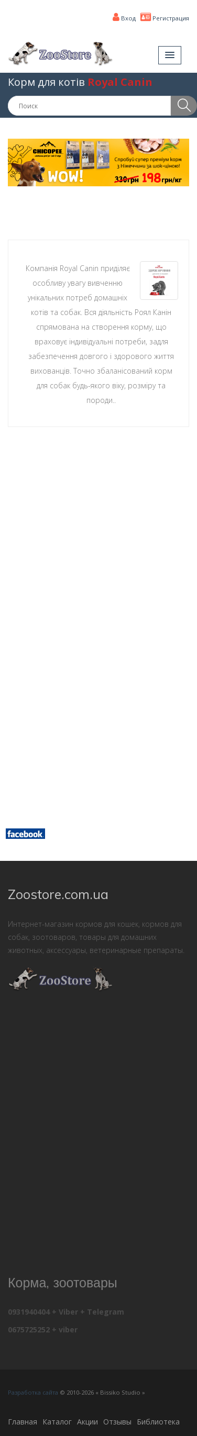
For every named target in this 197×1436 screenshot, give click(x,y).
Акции (87, 1422)
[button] (169, 55)
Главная (22, 1422)
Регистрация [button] (164, 18)
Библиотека (158, 1422)
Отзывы (117, 1422)
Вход (124, 18)
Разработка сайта (33, 1392)
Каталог (57, 1422)
